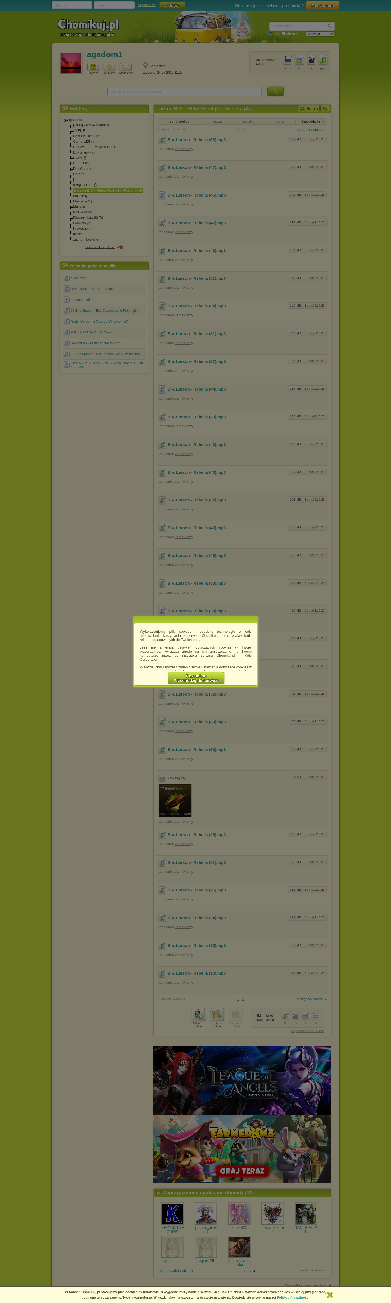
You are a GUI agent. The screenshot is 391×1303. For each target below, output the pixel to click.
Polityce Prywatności (293, 1297)
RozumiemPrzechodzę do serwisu (196, 678)
